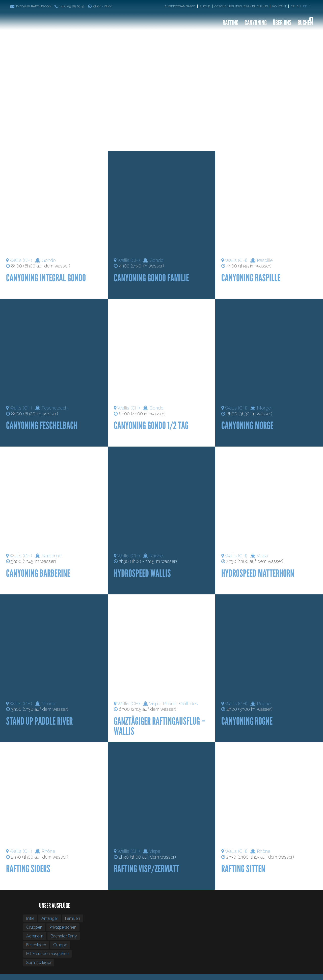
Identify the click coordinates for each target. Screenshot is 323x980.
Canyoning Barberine (38, 573)
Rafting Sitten (243, 869)
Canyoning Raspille (250, 278)
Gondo (49, 260)
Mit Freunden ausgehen (47, 953)
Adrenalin (34, 936)
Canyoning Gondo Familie (151, 278)
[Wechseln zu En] (299, 6)
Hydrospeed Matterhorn (257, 573)
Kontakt (279, 6)
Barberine (51, 555)
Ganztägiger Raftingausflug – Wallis (159, 726)
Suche (205, 6)
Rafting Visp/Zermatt (146, 869)
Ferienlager (36, 944)
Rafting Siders (28, 869)
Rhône (156, 555)
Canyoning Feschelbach (41, 425)
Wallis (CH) (21, 260)
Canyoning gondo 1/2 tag (151, 425)
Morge (264, 408)
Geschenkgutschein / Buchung (241, 6)
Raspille (265, 260)
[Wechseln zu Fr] (293, 6)
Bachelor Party (63, 936)
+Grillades (188, 703)
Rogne (264, 703)
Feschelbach (55, 408)
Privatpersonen (62, 927)
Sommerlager (38, 962)
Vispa (262, 555)
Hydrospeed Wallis (142, 573)
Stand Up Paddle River (39, 721)
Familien (72, 918)
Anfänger (49, 918)
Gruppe (60, 944)
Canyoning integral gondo (46, 278)
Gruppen (34, 927)
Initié (30, 918)
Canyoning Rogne (247, 721)
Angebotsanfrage (180, 6)
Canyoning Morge (247, 425)
